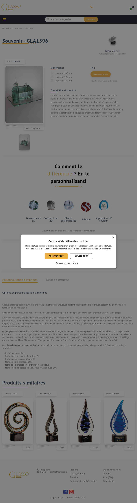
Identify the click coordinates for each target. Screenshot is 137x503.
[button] (68, 263)
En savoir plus (105, 249)
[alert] (68, 251)
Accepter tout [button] (56, 256)
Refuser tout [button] (81, 256)
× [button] (113, 238)
